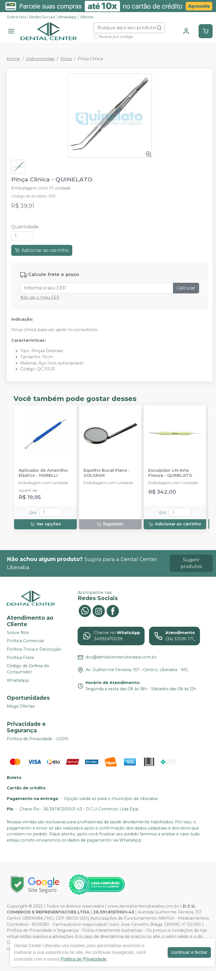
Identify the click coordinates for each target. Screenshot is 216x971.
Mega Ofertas (21, 706)
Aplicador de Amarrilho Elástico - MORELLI (43, 473)
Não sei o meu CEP (40, 297)
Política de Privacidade (83, 959)
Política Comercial (25, 641)
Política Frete (20, 657)
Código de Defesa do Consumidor (28, 668)
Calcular (186, 288)
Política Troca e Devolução (34, 649)
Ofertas (86, 17)
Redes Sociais (42, 17)
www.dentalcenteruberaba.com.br (143, 906)
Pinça (66, 58)
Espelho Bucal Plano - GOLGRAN (107, 473)
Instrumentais (40, 58)
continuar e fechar (189, 952)
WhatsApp (67, 17)
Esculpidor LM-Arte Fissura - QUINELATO (170, 473)
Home (13, 58)
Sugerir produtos (191, 563)
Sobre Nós (16, 17)
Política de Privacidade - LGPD (37, 738)
